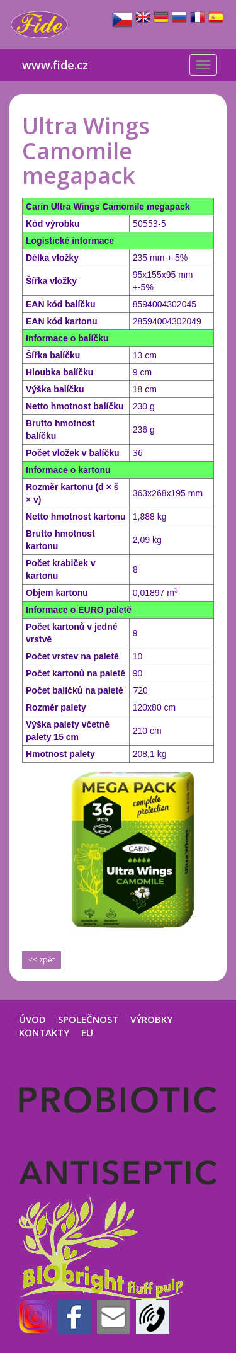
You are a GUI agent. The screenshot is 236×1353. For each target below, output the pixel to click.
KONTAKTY (44, 1032)
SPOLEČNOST (88, 1019)
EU (87, 1032)
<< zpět (41, 959)
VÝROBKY (151, 1019)
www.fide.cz (55, 64)
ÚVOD (32, 1019)
